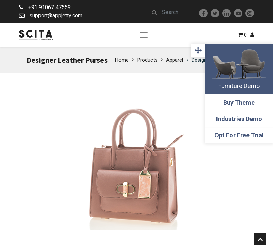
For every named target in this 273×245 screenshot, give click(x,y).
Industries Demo (239, 118)
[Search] (154, 12)
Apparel (174, 60)
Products (147, 60)
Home (122, 60)
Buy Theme (239, 102)
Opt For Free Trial (239, 135)
